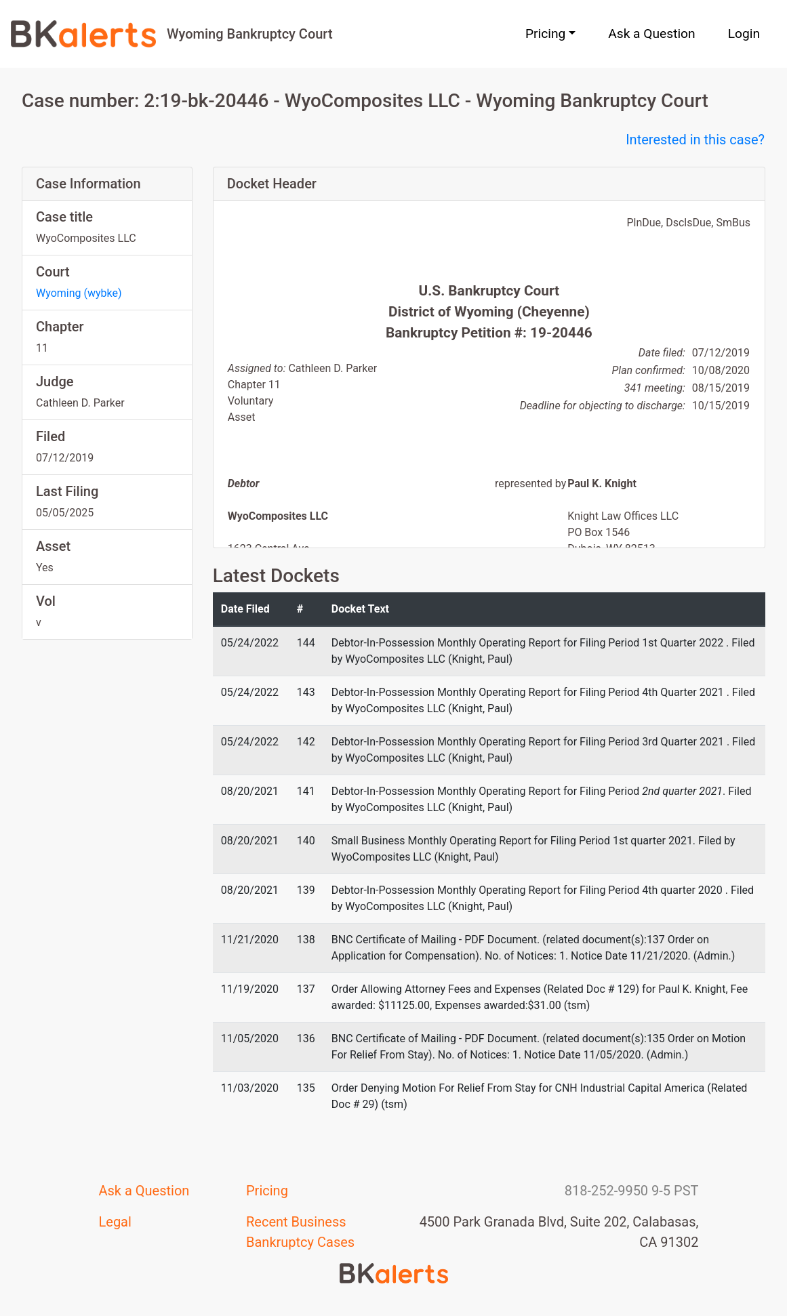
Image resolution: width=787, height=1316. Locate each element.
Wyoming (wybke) (79, 293)
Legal (115, 1222)
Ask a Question (651, 33)
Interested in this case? (695, 139)
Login (744, 33)
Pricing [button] (545, 33)
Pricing (267, 1191)
